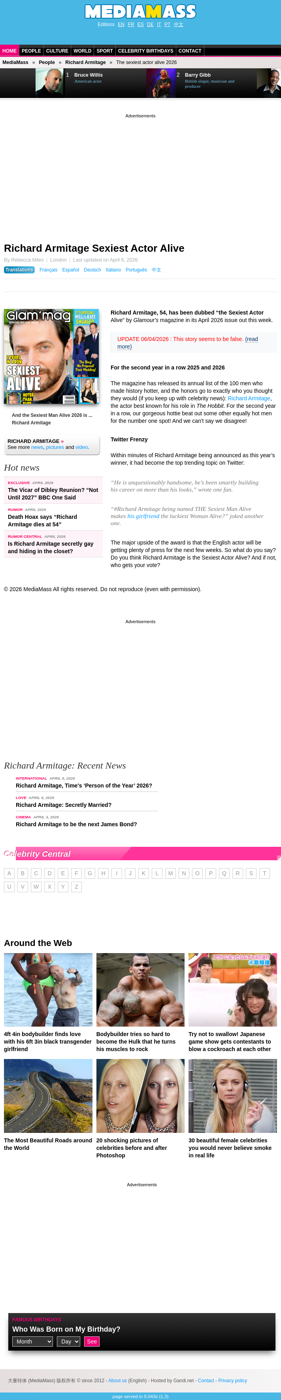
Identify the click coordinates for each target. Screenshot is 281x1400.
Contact (190, 51)
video (81, 447)
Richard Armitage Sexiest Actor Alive (94, 248)
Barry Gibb (198, 75)
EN (121, 24)
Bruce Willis (88, 75)
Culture (57, 51)
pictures (55, 447)
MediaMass (15, 62)
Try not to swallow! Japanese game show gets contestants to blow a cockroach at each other (230, 1041)
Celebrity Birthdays (146, 51)
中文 (178, 24)
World (82, 51)
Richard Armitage (85, 62)
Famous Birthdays (36, 1320)
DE (150, 24)
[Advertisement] (140, 175)
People (31, 51)
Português (136, 270)
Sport (104, 51)
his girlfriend (143, 516)
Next (18, 83)
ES (141, 24)
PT (167, 24)
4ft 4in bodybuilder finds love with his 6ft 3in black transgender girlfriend (48, 1041)
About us (117, 1380)
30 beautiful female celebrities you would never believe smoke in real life (230, 1148)
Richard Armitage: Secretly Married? (63, 805)
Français (49, 270)
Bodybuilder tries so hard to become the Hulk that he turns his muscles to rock (136, 1041)
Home (9, 51)
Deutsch (92, 270)
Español (70, 270)
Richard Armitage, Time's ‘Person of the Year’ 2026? (84, 785)
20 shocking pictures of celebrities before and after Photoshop (131, 1148)
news (37, 447)
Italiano (113, 270)
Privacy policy (232, 1380)
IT (159, 24)
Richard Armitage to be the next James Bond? (76, 824)
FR (131, 24)
